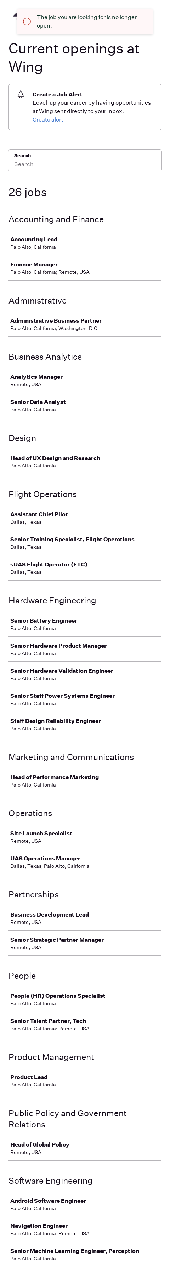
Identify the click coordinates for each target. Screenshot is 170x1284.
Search (22, 156)
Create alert (48, 119)
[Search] (85, 165)
